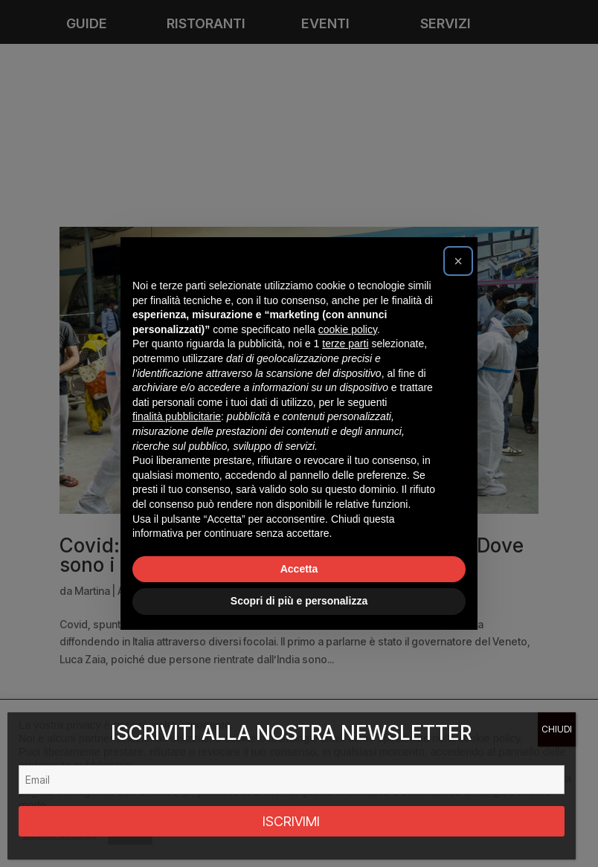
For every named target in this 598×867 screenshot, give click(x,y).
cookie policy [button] (347, 329)
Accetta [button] (299, 569)
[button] (458, 261)
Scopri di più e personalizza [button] (299, 601)
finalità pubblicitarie (176, 416)
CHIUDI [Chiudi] (556, 729)
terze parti (345, 343)
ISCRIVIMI (291, 821)
